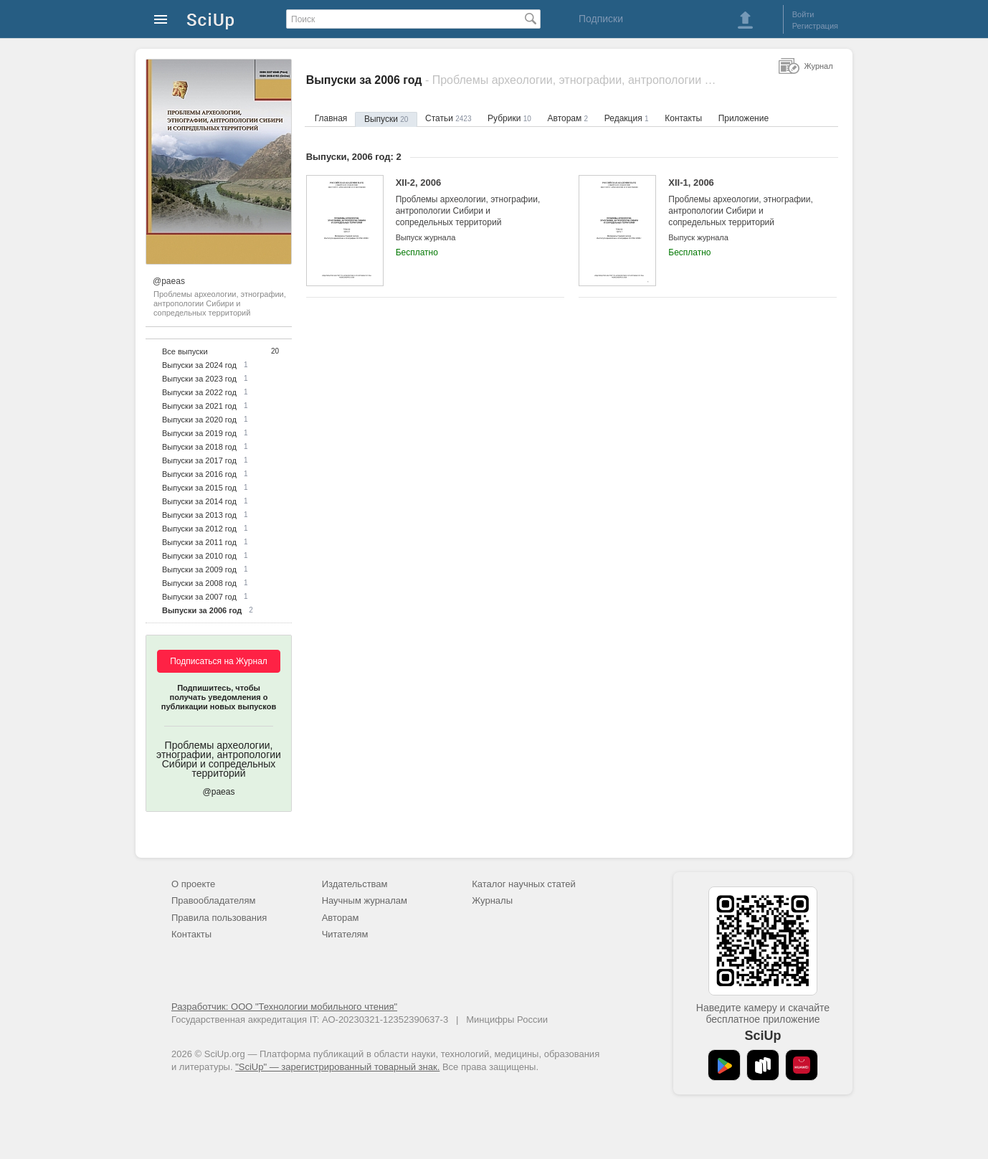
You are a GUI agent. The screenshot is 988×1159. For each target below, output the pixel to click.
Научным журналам (364, 900)
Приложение (743, 118)
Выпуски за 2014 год (199, 501)
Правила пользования (219, 917)
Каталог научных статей (524, 884)
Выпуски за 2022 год (199, 392)
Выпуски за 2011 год (199, 542)
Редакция (626, 118)
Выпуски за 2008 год (199, 583)
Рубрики (509, 118)
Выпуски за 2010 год (199, 556)
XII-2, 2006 (469, 202)
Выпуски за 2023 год (199, 378)
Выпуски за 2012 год (199, 528)
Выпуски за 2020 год (199, 419)
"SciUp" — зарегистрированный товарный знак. (337, 1066)
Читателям (345, 934)
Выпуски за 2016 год (199, 474)
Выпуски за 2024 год (199, 365)
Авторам (568, 118)
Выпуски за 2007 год (199, 596)
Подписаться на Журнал (218, 661)
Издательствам (355, 884)
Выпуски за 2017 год (199, 460)
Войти (803, 14)
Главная (331, 118)
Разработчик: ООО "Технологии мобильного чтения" (284, 1006)
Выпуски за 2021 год (199, 406)
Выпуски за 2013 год (199, 515)
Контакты (683, 118)
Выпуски (386, 119)
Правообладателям (213, 900)
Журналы (492, 900)
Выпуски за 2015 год (199, 487)
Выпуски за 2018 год (199, 447)
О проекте (193, 884)
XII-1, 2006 (741, 202)
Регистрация (815, 26)
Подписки (601, 18)
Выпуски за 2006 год (202, 610)
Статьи (448, 118)
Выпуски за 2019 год (199, 433)
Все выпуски (185, 351)
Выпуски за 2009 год (199, 569)
